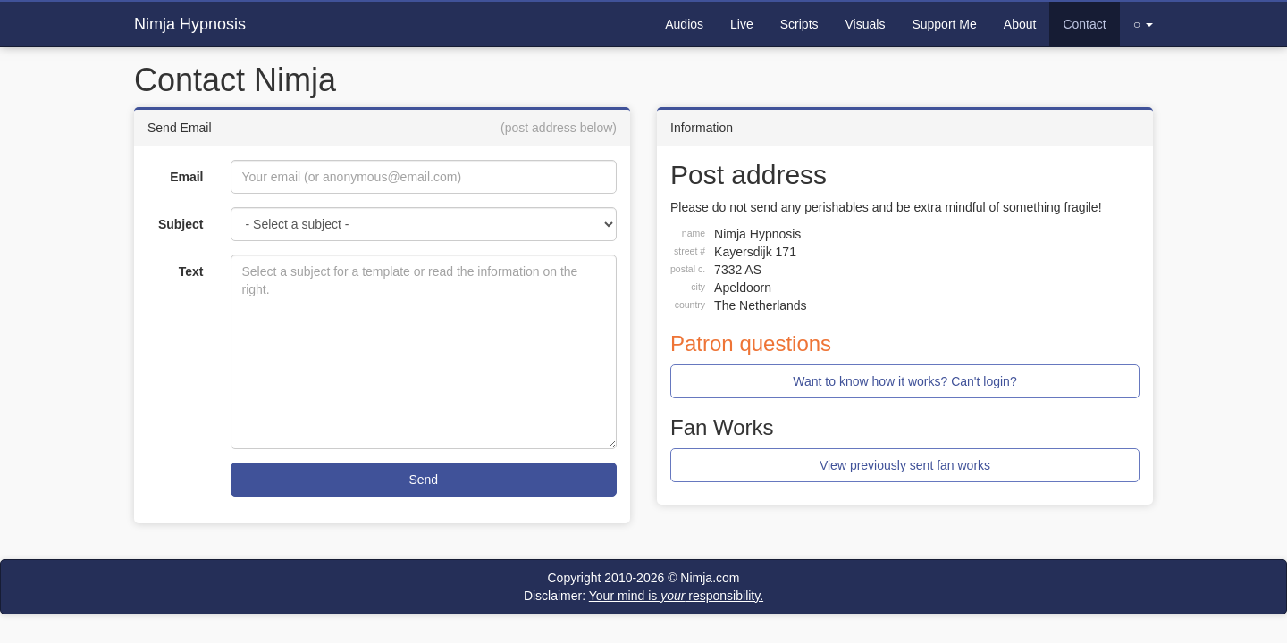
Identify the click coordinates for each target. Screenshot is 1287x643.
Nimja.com (709, 578)
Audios (684, 24)
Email (186, 177)
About (1020, 24)
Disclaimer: (643, 596)
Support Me (944, 24)
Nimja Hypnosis (190, 24)
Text (191, 271)
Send (423, 479)
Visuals (865, 24)
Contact (1084, 24)
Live (741, 24)
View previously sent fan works (905, 465)
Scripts (799, 24)
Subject (181, 224)
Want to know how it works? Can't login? (904, 381)
